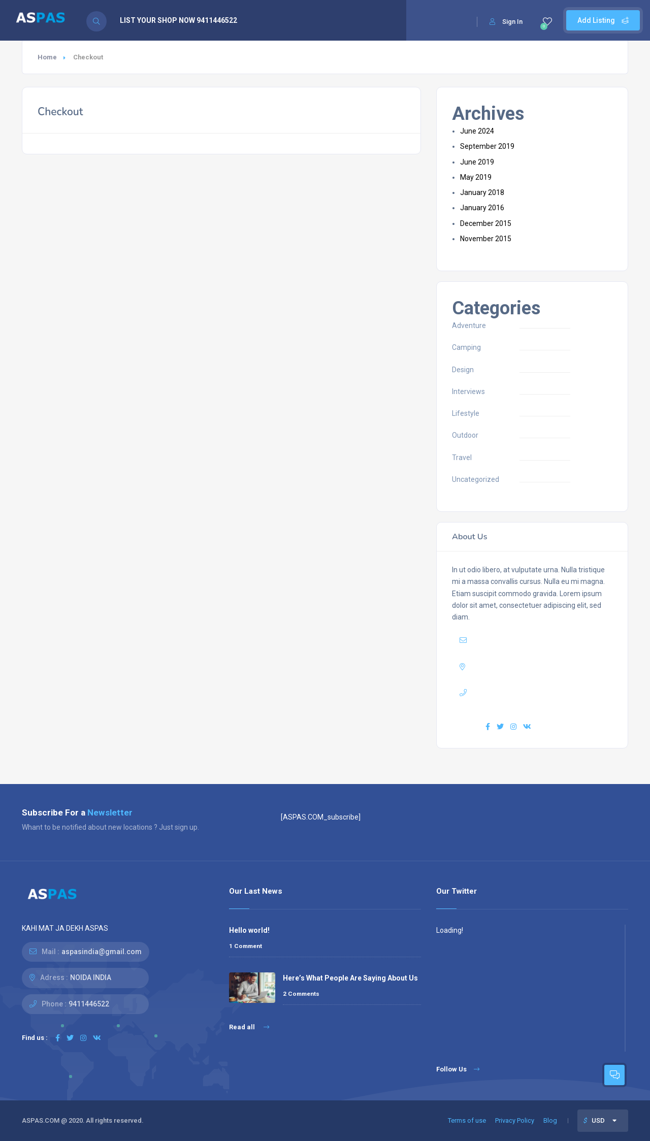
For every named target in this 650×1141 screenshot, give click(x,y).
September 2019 (487, 146)
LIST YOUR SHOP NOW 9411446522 (178, 20)
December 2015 (485, 223)
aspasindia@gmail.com (101, 952)
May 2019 (476, 177)
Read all (249, 1027)
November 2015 (485, 239)
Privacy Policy (514, 1120)
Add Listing (603, 20)
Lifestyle (465, 413)
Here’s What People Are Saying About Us (350, 978)
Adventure (469, 325)
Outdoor (465, 435)
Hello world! (249, 930)
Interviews (468, 391)
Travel (462, 457)
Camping (466, 347)
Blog (550, 1120)
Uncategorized (475, 479)
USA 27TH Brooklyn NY (537, 667)
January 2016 (482, 208)
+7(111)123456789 (530, 693)
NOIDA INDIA (90, 977)
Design (463, 370)
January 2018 (482, 192)
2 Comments (301, 993)
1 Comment (245, 946)
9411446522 (89, 1004)
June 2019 (477, 162)
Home (47, 57)
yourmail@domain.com (531, 640)
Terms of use (467, 1120)
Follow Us (457, 1069)
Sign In (506, 21)
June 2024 (477, 131)
